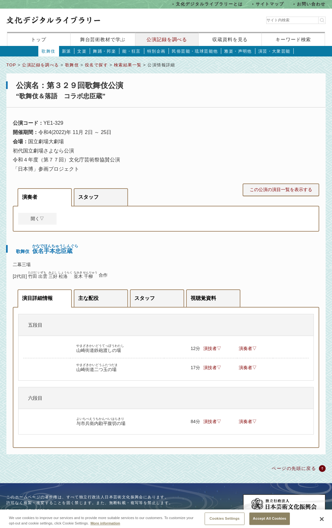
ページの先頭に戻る (294, 468)
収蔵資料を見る (230, 39)
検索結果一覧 (127, 65)
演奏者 (29, 197)
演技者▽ (212, 348)
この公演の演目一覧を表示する (281, 189)
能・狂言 (131, 51)
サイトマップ (270, 4)
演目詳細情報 (37, 298)
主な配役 (88, 298)
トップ (38, 39)
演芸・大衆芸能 (274, 51)
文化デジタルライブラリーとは (209, 4)
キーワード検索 (293, 39)
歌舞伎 (48, 51)
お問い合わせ (311, 4)
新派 (66, 51)
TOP (11, 65)
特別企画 (156, 51)
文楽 (82, 51)
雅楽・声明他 (238, 51)
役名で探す (96, 65)
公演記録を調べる (167, 39)
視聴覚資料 (203, 298)
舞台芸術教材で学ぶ (103, 39)
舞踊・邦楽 (104, 51)
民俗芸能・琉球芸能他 (195, 51)
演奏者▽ (248, 348)
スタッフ (88, 197)
